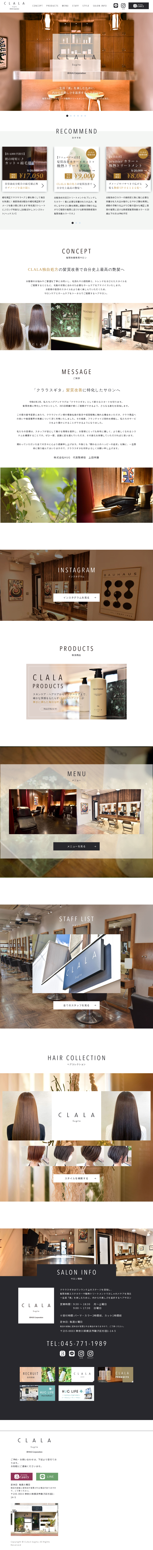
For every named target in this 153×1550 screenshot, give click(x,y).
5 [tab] (81, 115)
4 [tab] (77, 115)
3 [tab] (74, 115)
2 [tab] (70, 115)
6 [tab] (85, 115)
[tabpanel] (76, 62)
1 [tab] (67, 115)
